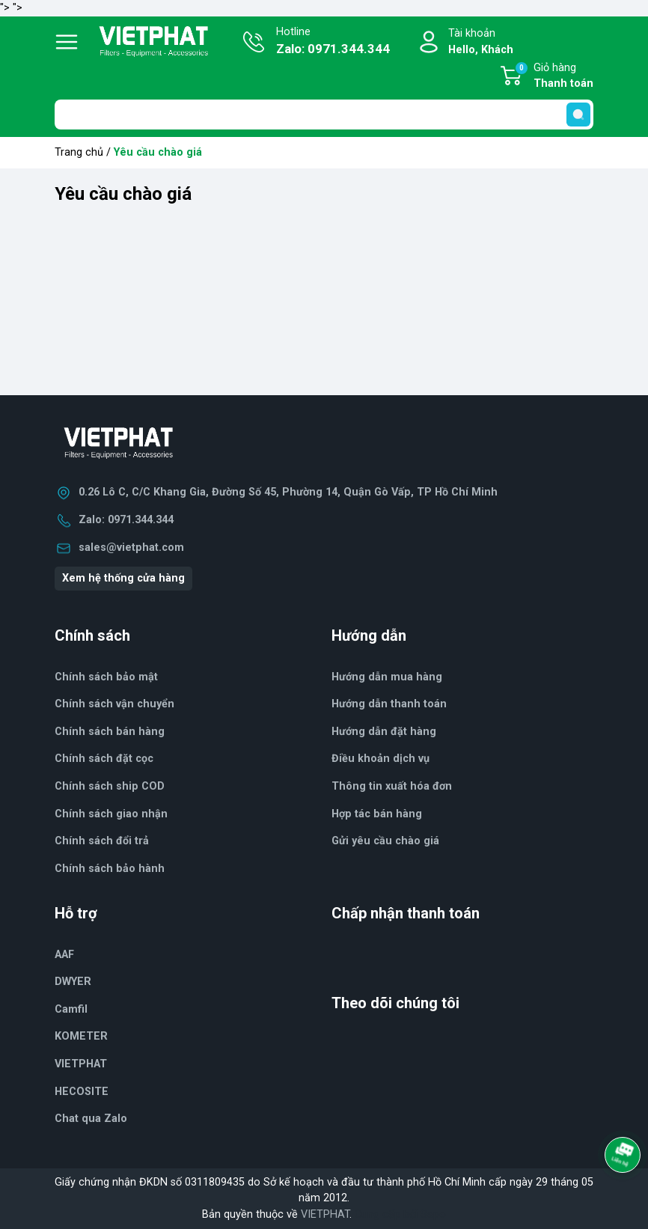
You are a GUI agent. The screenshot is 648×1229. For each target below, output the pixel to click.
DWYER (73, 981)
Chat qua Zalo (91, 1118)
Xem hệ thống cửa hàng (123, 578)
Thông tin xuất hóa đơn (391, 786)
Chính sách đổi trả (102, 841)
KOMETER (81, 1036)
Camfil (71, 1009)
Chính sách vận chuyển (114, 704)
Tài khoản (480, 42)
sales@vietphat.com (131, 547)
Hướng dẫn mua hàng (386, 677)
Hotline (333, 41)
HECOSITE (81, 1091)
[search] (578, 114)
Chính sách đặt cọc (104, 758)
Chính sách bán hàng (110, 731)
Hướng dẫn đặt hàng (383, 731)
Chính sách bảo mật (106, 677)
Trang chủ (79, 152)
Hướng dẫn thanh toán (389, 704)
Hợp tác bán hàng (376, 814)
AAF (64, 954)
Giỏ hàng (553, 76)
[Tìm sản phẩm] (324, 114)
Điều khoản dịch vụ (380, 758)
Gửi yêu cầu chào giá (385, 841)
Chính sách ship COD (110, 786)
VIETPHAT (81, 1064)
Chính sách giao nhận (111, 814)
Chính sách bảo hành (110, 868)
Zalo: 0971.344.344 (126, 519)
